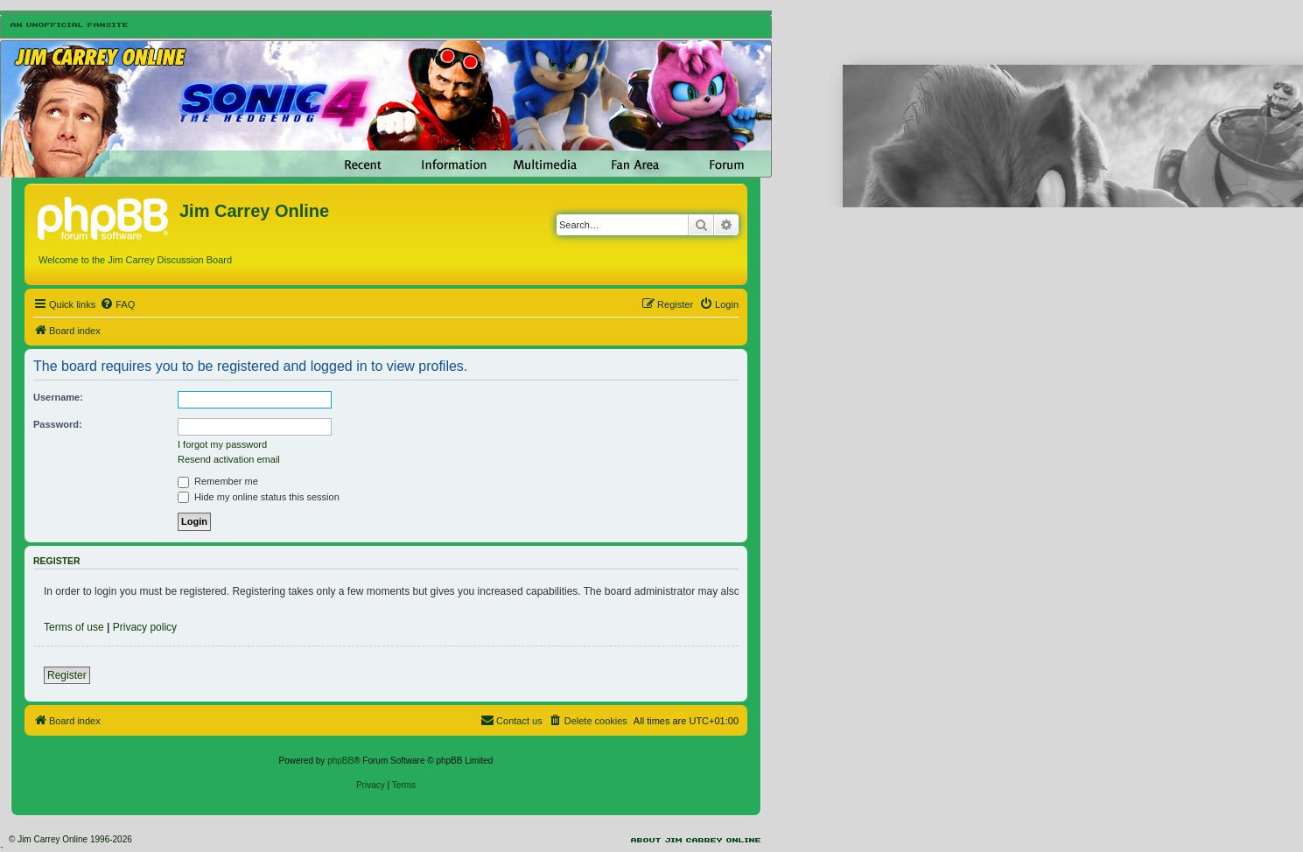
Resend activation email (229, 459)
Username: (58, 397)
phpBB (340, 760)
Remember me (218, 481)
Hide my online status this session (259, 497)
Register (67, 675)
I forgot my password (222, 444)
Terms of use (74, 627)
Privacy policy (145, 627)
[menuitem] (117, 304)
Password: (57, 424)
